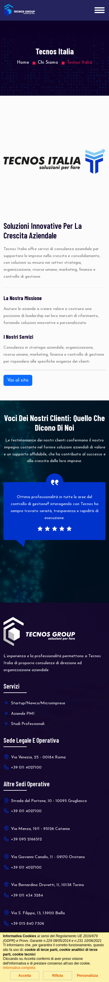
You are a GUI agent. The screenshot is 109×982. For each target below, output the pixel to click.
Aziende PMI (19, 713)
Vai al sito (17, 380)
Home (23, 62)
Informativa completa (19, 968)
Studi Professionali (23, 723)
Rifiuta (57, 976)
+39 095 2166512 (22, 839)
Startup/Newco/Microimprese (34, 703)
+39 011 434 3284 (23, 895)
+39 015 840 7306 (23, 923)
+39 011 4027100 (22, 767)
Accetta (24, 976)
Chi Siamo (48, 62)
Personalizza (87, 976)
